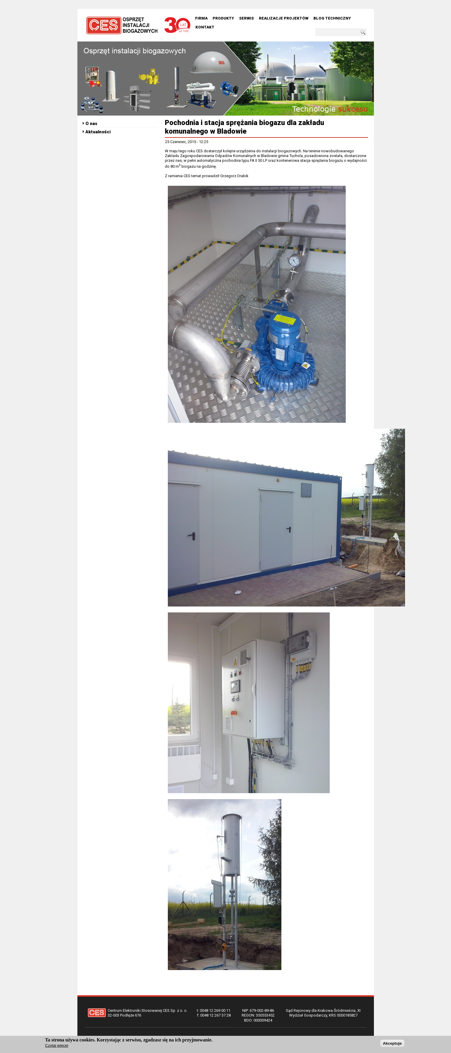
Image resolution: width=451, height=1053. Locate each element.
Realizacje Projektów (283, 18)
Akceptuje (392, 1043)
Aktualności (98, 132)
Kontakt (204, 27)
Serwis (246, 18)
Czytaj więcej (56, 1045)
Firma (201, 18)
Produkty (223, 18)
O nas (91, 123)
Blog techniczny (332, 18)
